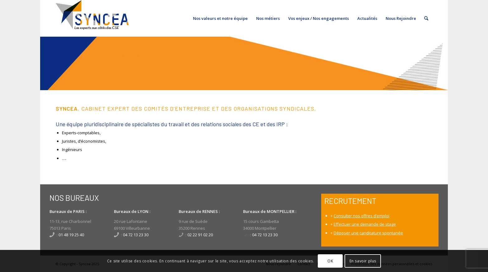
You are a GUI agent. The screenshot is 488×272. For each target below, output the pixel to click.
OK (330, 261)
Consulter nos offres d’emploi (361, 216)
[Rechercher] (426, 18)
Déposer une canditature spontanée (368, 233)
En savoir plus (363, 261)
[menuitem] (220, 18)
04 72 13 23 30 (135, 234)
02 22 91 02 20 (200, 234)
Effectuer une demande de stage (365, 224)
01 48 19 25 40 (71, 234)
